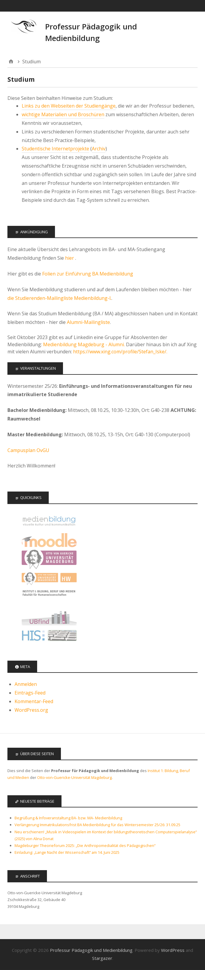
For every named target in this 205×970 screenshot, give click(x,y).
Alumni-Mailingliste (88, 322)
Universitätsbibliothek (49, 617)
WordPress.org (31, 710)
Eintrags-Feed (30, 692)
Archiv (98, 148)
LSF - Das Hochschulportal (49, 636)
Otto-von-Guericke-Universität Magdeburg (74, 777)
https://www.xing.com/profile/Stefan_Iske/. (120, 351)
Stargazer (102, 958)
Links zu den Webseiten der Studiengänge (69, 106)
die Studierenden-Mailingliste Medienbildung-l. (59, 298)
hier (70, 258)
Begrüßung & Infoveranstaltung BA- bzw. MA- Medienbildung (68, 818)
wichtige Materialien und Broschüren (63, 114)
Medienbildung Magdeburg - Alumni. (84, 344)
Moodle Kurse (49, 540)
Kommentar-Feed (34, 701)
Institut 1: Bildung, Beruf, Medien (49, 598)
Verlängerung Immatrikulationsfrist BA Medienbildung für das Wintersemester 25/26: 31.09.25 (97, 824)
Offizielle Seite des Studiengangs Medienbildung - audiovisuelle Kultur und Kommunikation (49, 520)
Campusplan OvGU (28, 450)
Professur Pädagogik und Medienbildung (91, 950)
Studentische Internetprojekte (55, 148)
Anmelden (26, 684)
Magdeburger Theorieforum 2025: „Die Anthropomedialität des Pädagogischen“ (85, 845)
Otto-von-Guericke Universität (49, 559)
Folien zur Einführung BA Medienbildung (87, 273)
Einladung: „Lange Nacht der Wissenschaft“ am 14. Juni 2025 (67, 852)
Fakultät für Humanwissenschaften (49, 578)
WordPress (172, 950)
